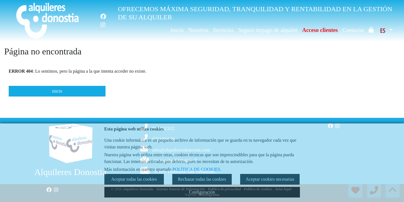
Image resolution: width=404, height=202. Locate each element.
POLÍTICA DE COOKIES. (197, 169)
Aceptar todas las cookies (134, 179)
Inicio (177, 30)
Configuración (202, 192)
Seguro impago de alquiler (268, 30)
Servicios (223, 30)
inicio (57, 91)
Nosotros (198, 30)
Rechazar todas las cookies (202, 179)
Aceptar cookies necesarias (270, 179)
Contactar (353, 30)
